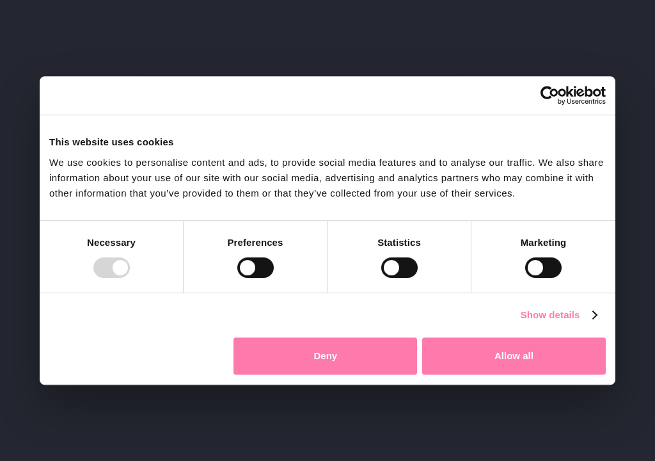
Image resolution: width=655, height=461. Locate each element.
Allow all (513, 355)
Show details (550, 314)
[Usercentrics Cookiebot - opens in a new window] (550, 95)
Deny (326, 355)
